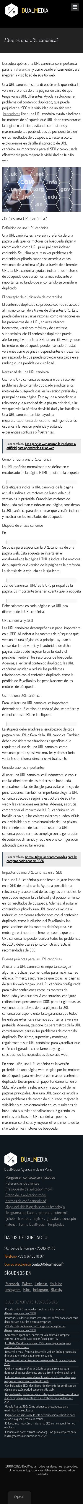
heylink (38, 1218)
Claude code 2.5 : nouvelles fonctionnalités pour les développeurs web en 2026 (34, 1311)
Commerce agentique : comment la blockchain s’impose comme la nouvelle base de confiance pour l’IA (37, 1336)
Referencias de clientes (22, 1183)
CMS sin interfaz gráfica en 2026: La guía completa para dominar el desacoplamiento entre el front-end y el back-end (39, 1370)
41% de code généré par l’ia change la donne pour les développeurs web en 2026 (34, 1328)
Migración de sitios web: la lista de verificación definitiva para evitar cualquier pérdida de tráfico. (39, 1417)
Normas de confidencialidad (25, 1201)
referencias (22, 69)
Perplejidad (56, 1224)
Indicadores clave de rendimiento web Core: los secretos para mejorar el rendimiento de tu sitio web (40, 1379)
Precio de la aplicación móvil (25, 1195)
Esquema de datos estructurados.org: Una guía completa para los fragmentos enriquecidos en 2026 (40, 1434)
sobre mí (60, 1212)
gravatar (53, 1218)
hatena (10, 1224)
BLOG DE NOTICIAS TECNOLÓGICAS (31, 1302)
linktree (23, 1218)
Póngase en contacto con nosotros (30, 1177)
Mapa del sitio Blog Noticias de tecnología (35, 1207)
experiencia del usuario (33, 420)
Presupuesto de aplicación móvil (28, 1189)
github (10, 1218)
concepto (69, 1218)
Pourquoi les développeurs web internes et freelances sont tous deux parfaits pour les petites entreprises (41, 1319)
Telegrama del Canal (20, 1212)
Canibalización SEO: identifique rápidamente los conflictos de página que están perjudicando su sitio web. (40, 1387)
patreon (44, 1212)
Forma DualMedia (32, 1224)
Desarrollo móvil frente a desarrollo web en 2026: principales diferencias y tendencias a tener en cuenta (40, 1353)
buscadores (11, 114)
